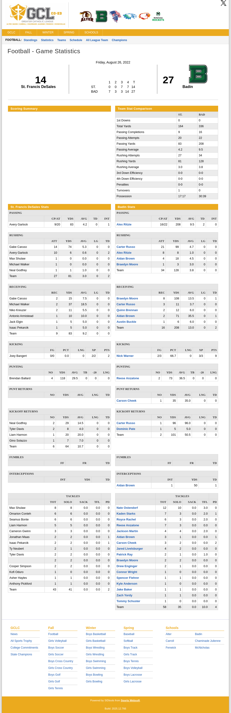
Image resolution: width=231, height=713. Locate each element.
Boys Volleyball (133, 668)
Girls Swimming (95, 668)
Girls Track (130, 654)
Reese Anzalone (128, 378)
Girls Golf (54, 681)
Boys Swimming (96, 661)
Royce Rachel (126, 519)
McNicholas (202, 647)
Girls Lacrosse (133, 681)
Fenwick (171, 647)
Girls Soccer (55, 654)
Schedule (76, 40)
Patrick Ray (125, 554)
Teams (61, 40)
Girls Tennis (55, 688)
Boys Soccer (56, 647)
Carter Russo (126, 247)
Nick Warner (125, 356)
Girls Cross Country (60, 668)
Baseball (129, 634)
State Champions (21, 654)
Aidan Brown (126, 258)
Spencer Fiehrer (128, 578)
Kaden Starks (126, 513)
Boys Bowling (94, 674)
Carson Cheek (126, 400)
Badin (198, 634)
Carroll (170, 641)
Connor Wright (127, 572)
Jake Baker (124, 589)
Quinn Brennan (127, 310)
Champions (119, 40)
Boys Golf (54, 674)
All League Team (97, 40)
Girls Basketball (95, 641)
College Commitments (24, 647)
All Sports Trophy (21, 641)
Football (53, 634)
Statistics (47, 40)
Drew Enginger (127, 566)
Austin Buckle (126, 321)
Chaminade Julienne (207, 641)
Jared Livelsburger (130, 548)
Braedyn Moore (127, 264)
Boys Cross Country (60, 661)
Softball (128, 641)
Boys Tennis (131, 661)
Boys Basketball (96, 634)
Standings (30, 40)
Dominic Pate (126, 429)
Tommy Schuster (128, 601)
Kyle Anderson (127, 583)
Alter (169, 634)
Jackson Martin (127, 531)
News (14, 634)
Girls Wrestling (95, 654)
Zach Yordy (124, 595)
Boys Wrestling (95, 647)
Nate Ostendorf (127, 507)
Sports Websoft (130, 700)
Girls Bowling (94, 681)
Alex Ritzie (124, 224)
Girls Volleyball (57, 641)
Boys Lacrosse (133, 674)
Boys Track (130, 647)
